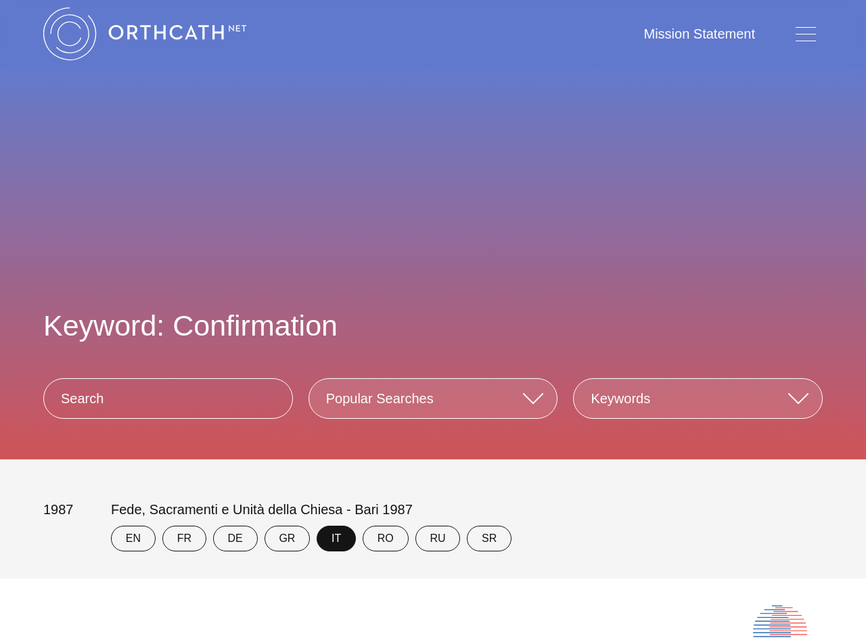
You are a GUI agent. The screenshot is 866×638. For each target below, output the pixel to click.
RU (437, 538)
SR (489, 538)
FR (184, 538)
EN (133, 538)
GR (287, 538)
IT (336, 538)
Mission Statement (699, 33)
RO (386, 538)
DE (235, 538)
